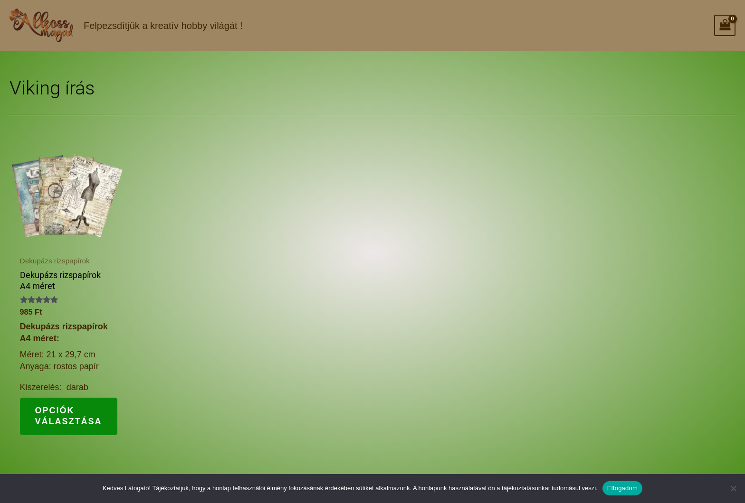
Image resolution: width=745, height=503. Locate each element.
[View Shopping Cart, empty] (724, 25)
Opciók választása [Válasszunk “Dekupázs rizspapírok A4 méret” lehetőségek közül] (68, 416)
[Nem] (733, 488)
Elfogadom (622, 488)
